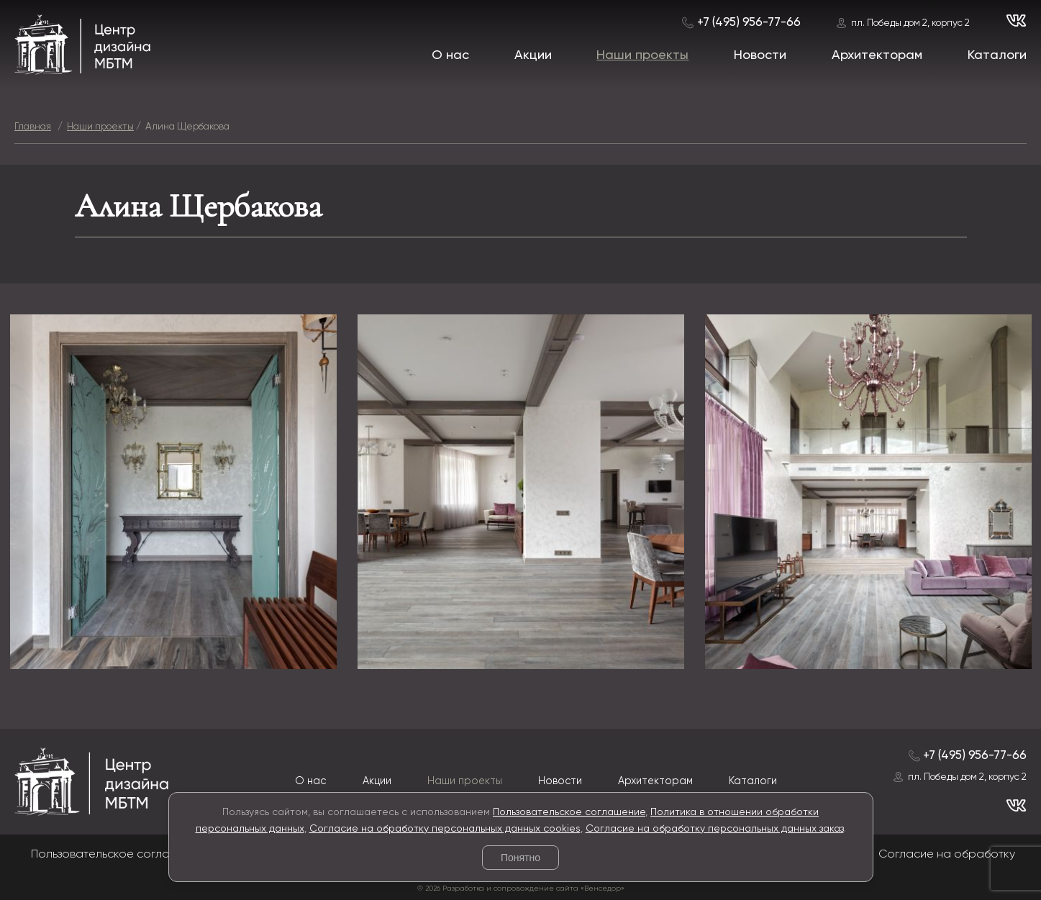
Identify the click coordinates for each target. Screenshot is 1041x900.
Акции (533, 55)
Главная (32, 127)
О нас (450, 55)
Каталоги (997, 55)
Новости (760, 55)
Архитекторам (877, 55)
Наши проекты (642, 55)
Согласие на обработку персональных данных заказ (715, 829)
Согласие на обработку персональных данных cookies (445, 829)
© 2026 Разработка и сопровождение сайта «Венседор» (520, 888)
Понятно (520, 857)
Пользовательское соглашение (569, 812)
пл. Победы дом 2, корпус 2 (910, 23)
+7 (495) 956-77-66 (749, 23)
